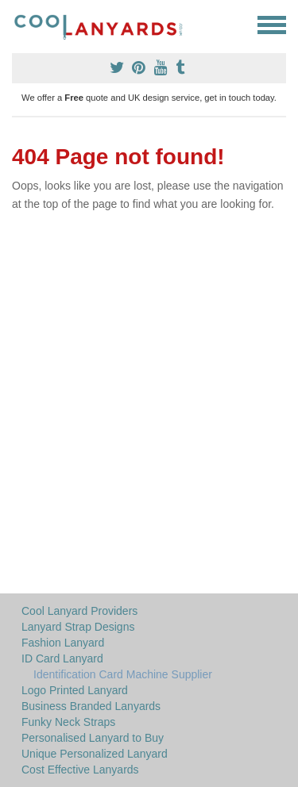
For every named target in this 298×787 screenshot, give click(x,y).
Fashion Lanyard (62, 642)
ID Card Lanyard (62, 658)
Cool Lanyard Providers (79, 611)
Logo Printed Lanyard (74, 690)
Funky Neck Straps (68, 722)
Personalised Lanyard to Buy (92, 737)
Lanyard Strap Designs (77, 626)
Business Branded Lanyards (91, 706)
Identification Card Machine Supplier (122, 674)
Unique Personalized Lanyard (94, 753)
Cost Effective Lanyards (80, 769)
